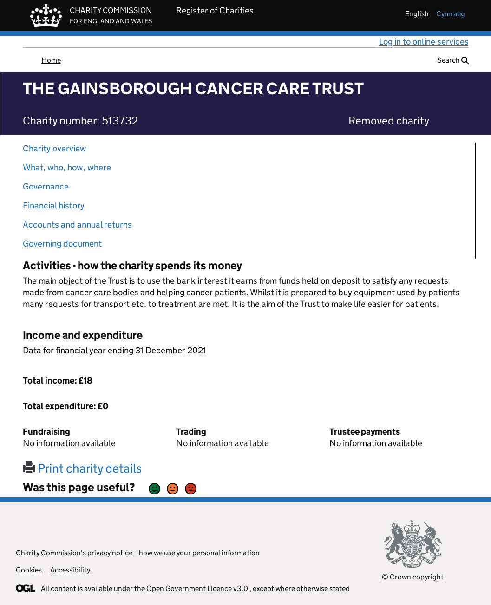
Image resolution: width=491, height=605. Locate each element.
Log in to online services (424, 41)
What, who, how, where (67, 167)
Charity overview (54, 148)
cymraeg (450, 13)
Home (51, 60)
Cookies (29, 570)
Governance (46, 186)
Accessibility (70, 570)
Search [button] (453, 60)
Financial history (54, 205)
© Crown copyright (413, 576)
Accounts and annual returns (77, 224)
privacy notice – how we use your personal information (173, 552)
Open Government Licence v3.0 (197, 588)
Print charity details (82, 468)
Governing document (62, 243)
